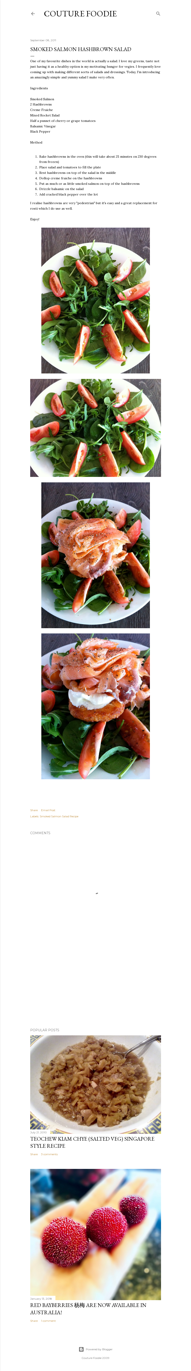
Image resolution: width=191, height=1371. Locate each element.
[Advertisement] (95, 985)
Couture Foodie (80, 13)
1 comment (48, 1320)
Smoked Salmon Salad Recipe (59, 816)
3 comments (49, 1154)
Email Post (48, 810)
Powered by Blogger (96, 1349)
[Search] (158, 12)
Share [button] (34, 810)
